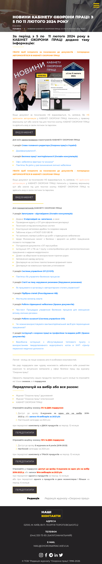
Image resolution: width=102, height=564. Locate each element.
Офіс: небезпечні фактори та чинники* (35, 162)
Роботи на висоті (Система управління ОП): (43, 319)
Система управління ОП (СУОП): (38, 271)
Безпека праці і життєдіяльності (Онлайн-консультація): (50, 156)
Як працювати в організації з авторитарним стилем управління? (48, 288)
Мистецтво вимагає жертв (29, 299)
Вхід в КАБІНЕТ (24, 132)
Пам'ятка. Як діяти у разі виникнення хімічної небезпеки (43, 165)
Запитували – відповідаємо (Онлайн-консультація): (47, 213)
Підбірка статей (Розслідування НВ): (40, 293)
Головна (17, 29)
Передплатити (24, 432)
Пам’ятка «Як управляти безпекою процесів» (38, 276)
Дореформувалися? (26, 151)
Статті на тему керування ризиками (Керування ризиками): (52, 282)
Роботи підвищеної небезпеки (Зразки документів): (48, 304)
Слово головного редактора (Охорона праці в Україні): (49, 145)
